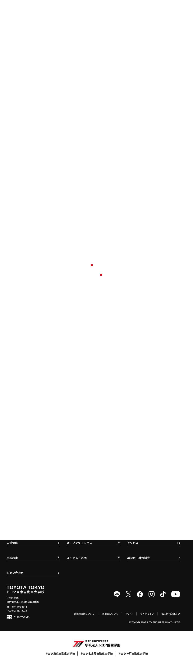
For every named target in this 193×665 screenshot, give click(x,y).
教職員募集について (80, 613)
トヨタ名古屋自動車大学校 (96, 653)
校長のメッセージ (138, 461)
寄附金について (107, 613)
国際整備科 (16, 514)
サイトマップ (145, 613)
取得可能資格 (75, 514)
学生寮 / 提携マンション (142, 529)
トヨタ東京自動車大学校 (60, 653)
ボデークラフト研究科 (22, 529)
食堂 (131, 524)
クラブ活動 (135, 509)
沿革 (131, 466)
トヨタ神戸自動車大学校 (133, 653)
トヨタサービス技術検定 (142, 519)
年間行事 (133, 503)
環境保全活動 (136, 477)
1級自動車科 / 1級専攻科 (23, 503)
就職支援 (75, 509)
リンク (126, 613)
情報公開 (133, 482)
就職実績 (73, 503)
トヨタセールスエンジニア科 (25, 524)
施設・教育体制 (137, 471)
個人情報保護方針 (170, 613)
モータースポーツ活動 (141, 514)
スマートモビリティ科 (22, 519)
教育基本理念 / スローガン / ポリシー (149, 456)
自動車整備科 (17, 509)
